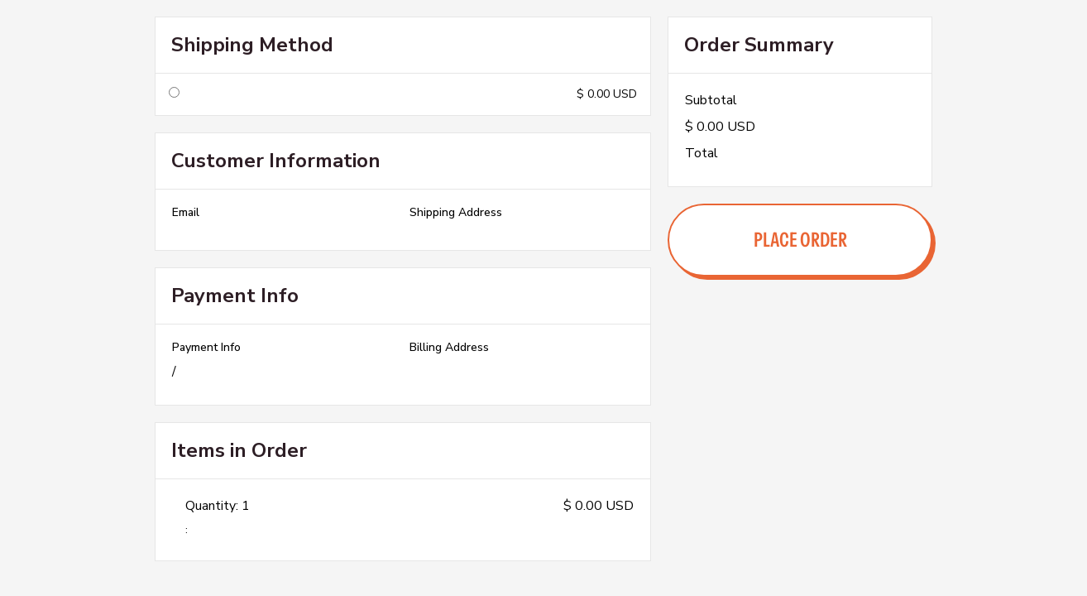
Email (185, 213)
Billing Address (449, 348)
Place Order (800, 240)
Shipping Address (455, 213)
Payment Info (206, 348)
